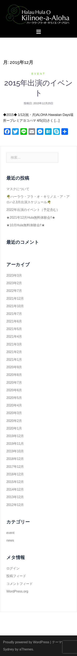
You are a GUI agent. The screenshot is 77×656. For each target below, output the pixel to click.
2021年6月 (14, 321)
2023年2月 (14, 283)
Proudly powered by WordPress (26, 642)
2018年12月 (15, 459)
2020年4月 (14, 405)
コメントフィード (19, 584)
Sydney (8, 649)
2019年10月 (15, 451)
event (38, 73)
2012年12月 (15, 505)
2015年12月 (15, 482)
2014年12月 (15, 489)
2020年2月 (14, 421)
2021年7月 (14, 313)
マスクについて (17, 189)
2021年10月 (15, 306)
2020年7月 (14, 382)
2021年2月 (14, 352)
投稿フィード (16, 576)
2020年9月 (14, 367)
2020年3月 (14, 413)
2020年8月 (14, 375)
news (10, 540)
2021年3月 (14, 344)
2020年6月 (14, 390)
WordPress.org (17, 591)
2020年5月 (14, 398)
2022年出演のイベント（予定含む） (33, 209)
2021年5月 (14, 329)
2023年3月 (14, 275)
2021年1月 (14, 359)
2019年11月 (15, 443)
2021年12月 (15, 298)
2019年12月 (15, 436)
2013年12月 (15, 497)
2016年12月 (15, 474)
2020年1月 (14, 428)
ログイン (13, 568)
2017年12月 (15, 466)
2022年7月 (14, 290)
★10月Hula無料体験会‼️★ (25, 225)
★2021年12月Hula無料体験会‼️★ (30, 217)
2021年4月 (14, 336)
